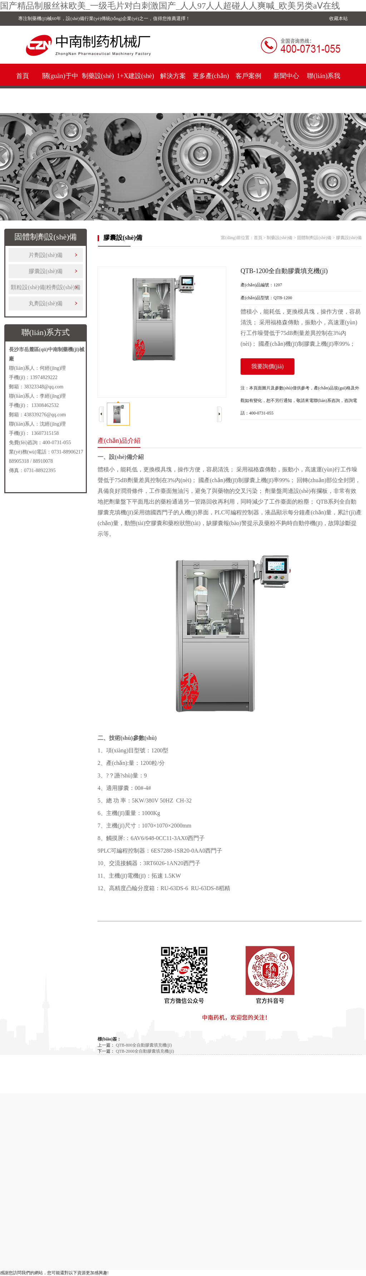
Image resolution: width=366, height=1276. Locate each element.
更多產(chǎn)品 (211, 88)
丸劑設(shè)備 (46, 303)
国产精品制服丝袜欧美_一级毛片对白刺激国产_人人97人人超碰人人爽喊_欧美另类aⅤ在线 (170, 5)
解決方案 (173, 75)
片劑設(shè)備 (46, 255)
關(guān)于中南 (60, 88)
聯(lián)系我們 (323, 88)
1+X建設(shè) (135, 75)
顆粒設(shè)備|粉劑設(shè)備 (45, 287)
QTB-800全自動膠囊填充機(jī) (144, 1045)
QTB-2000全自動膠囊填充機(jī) (145, 1051)
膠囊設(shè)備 (46, 271)
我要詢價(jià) (267, 366)
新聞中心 (286, 75)
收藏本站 (338, 18)
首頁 (22, 75)
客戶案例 (248, 75)
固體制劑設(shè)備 (314, 237)
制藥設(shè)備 (98, 88)
